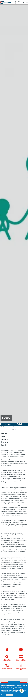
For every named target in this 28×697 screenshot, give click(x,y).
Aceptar (3, 695)
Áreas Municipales (8, 427)
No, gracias (9, 695)
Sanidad (15, 427)
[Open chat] (21, 690)
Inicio (2, 427)
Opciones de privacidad (14, 682)
